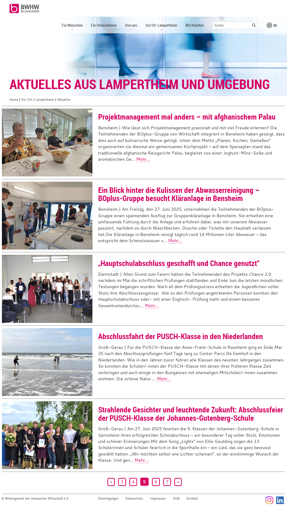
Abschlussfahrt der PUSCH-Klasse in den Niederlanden (180, 336)
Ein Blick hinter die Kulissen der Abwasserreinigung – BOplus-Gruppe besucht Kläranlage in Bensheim (179, 194)
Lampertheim (44, 100)
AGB (176, 498)
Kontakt (192, 498)
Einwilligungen (108, 498)
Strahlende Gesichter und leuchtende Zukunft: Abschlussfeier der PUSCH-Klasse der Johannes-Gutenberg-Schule (190, 413)
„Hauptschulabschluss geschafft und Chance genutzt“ (178, 263)
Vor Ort (26, 100)
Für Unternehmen (104, 25)
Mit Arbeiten (195, 25)
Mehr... (143, 159)
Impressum (158, 498)
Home (14, 100)
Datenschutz (134, 498)
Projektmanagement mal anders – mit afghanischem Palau (187, 116)
